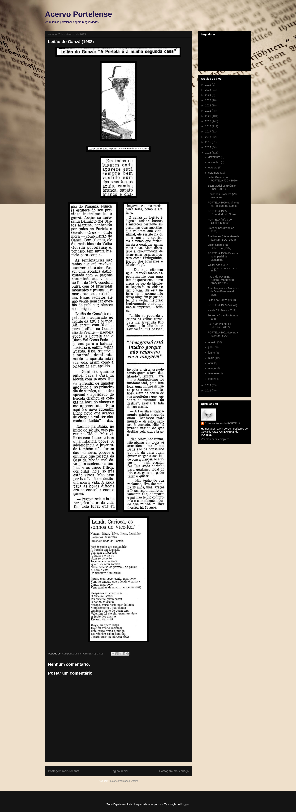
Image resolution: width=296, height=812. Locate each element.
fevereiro (213, 373)
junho (211, 352)
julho (211, 347)
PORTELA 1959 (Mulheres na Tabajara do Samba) (223, 204)
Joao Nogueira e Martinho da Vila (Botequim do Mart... (223, 291)
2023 (208, 100)
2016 (208, 136)
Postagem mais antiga (174, 771)
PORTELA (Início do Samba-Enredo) (220, 221)
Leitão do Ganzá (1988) (222, 299)
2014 (208, 147)
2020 (208, 116)
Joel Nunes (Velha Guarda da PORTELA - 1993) (223, 238)
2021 (208, 110)
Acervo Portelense (78, 14)
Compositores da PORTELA (222, 423)
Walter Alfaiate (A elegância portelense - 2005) (222, 268)
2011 (208, 390)
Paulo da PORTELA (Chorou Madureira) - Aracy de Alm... (222, 280)
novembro (214, 162)
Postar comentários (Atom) (123, 780)
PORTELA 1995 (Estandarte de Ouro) (222, 213)
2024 (208, 94)
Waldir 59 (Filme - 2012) (222, 310)
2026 (208, 84)
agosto (212, 342)
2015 (208, 142)
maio (211, 357)
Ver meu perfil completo (215, 439)
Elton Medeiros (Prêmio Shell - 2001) (222, 187)
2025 (208, 89)
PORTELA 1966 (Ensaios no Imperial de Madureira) (223, 256)
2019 (208, 121)
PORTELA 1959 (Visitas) (222, 305)
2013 (208, 152)
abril (211, 363)
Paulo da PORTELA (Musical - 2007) (219, 326)
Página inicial (119, 771)
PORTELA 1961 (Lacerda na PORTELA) (223, 334)
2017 (208, 131)
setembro (214, 172)
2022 (208, 105)
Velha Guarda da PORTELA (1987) (219, 246)
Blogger (184, 804)
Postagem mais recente (63, 771)
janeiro (212, 378)
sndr (160, 804)
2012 (208, 385)
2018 (208, 126)
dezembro (214, 156)
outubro (213, 167)
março (212, 368)
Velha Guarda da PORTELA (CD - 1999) (222, 179)
